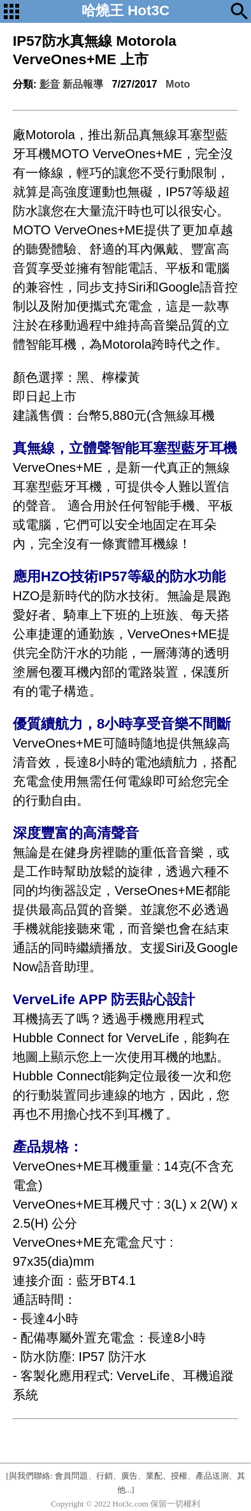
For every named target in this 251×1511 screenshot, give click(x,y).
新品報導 (82, 84)
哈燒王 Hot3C (125, 10)
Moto (178, 84)
